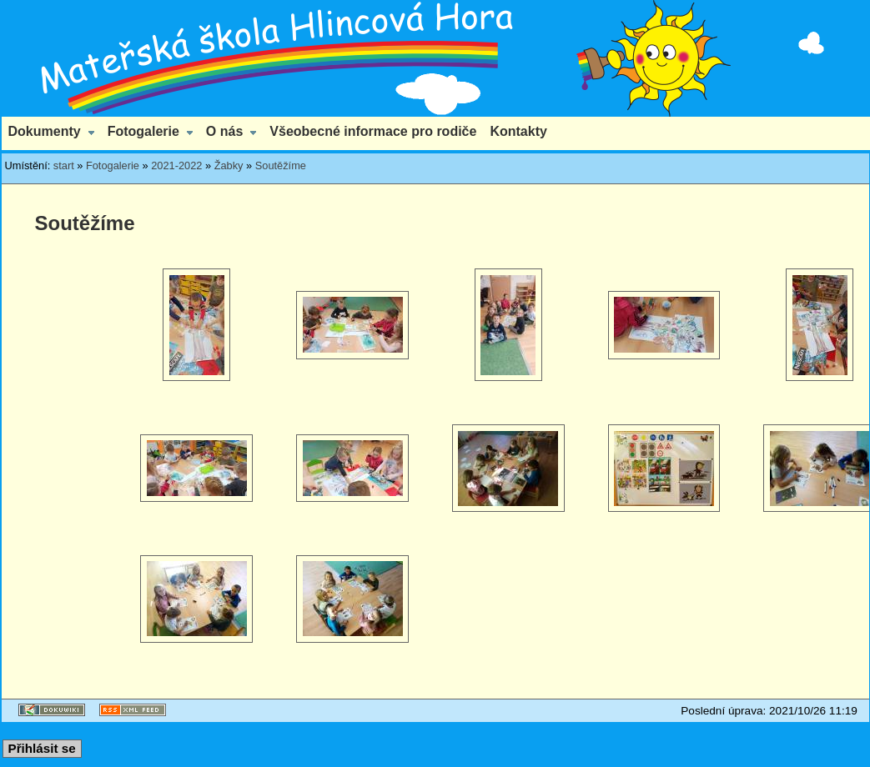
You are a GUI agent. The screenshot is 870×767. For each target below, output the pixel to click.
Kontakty (518, 131)
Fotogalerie (143, 131)
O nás (224, 131)
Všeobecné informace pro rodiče (372, 131)
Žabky (229, 165)
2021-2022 (176, 165)
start (63, 165)
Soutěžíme (280, 165)
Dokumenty (44, 131)
